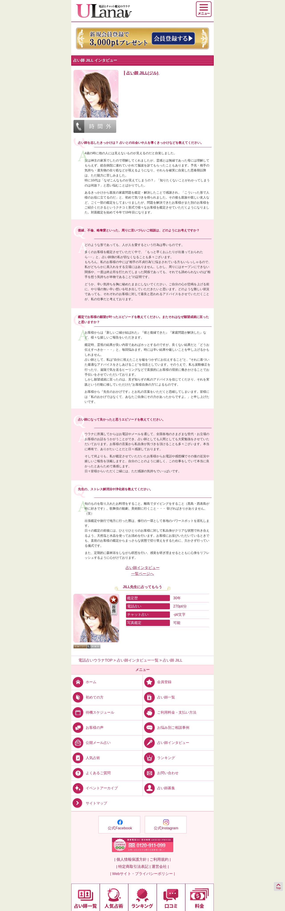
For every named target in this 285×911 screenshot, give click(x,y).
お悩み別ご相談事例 (166, 727)
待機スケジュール (92, 712)
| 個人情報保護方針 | (131, 859)
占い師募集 (159, 788)
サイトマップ (89, 803)
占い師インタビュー (166, 743)
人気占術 (85, 758)
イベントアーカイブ (94, 788)
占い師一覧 (159, 697)
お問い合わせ (161, 773)
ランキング (159, 758)
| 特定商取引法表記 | (133, 866)
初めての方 (87, 697)
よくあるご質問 (91, 773)
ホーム (83, 682)
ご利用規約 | (160, 859)
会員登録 (157, 682)
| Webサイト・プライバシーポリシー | (142, 874)
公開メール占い (91, 743)
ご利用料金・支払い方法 (169, 712)
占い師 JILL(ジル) (142, 73)
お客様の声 (87, 727)
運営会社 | (160, 866)
